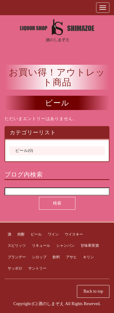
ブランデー (17, 257)
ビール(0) (24, 150)
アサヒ (71, 257)
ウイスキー (74, 234)
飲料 (56, 257)
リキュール (41, 245)
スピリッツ (17, 245)
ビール (36, 234)
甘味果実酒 (90, 245)
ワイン (53, 234)
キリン (88, 257)
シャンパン (65, 245)
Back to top (93, 291)
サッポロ (15, 268)
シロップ (39, 257)
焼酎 (21, 234)
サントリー (37, 268)
